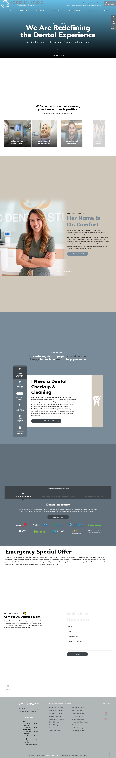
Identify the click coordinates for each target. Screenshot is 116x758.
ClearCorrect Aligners (79, 725)
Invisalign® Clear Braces (80, 722)
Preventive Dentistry (56, 707)
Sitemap (47, 755)
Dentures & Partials (78, 707)
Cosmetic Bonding (78, 719)
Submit (77, 654)
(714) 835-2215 (92, 2)
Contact (105, 10)
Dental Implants (77, 710)
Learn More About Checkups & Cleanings (46, 421)
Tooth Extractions (55, 731)
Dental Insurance (74, 10)
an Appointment (109, 3)
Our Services (39, 10)
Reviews (91, 10)
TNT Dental (83, 755)
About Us (23, 10)
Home (10, 10)
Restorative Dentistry (56, 719)
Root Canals (53, 728)
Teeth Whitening (77, 728)
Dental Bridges (54, 725)
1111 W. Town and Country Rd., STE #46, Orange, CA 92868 (84, 5)
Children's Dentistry (56, 716)
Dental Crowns (54, 722)
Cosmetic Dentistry (78, 713)
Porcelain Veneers (78, 716)
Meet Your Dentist (78, 254)
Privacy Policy (55, 755)
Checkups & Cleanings (56, 710)
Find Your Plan (58, 517)
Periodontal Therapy (56, 713)
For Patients (56, 10)
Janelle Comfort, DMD (64, 271)
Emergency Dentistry (79, 731)
